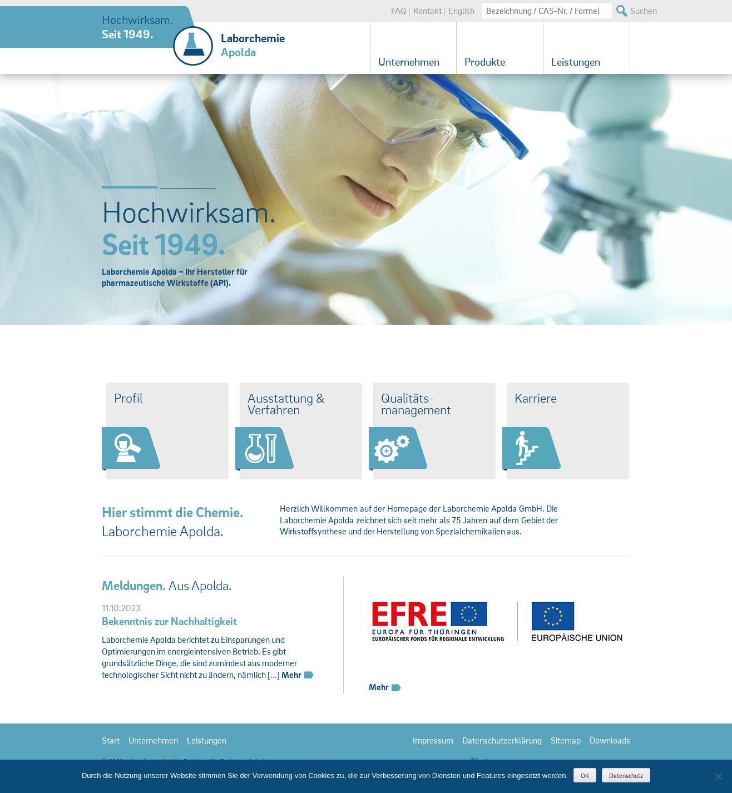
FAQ (399, 10)
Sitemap (566, 740)
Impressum (433, 740)
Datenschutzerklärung (502, 740)
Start (111, 740)
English (461, 10)
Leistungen (575, 61)
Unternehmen (408, 61)
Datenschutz (626, 775)
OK (585, 775)
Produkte (484, 61)
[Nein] (718, 776)
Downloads (610, 740)
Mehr (298, 674)
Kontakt (427, 10)
